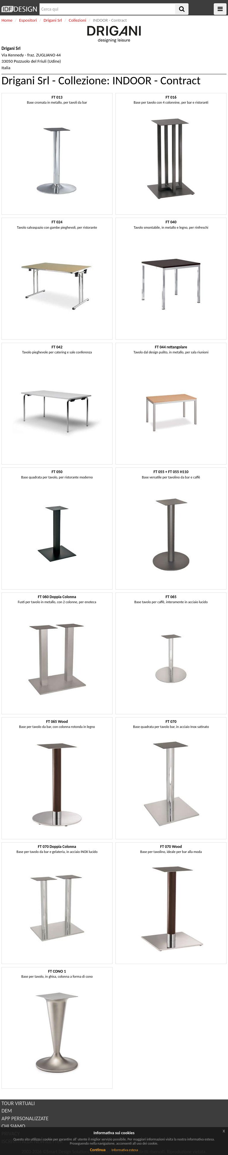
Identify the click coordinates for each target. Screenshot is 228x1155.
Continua (97, 1149)
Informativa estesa (124, 1150)
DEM (6, 1110)
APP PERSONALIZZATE (24, 1118)
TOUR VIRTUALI (18, 1103)
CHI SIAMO (13, 1126)
